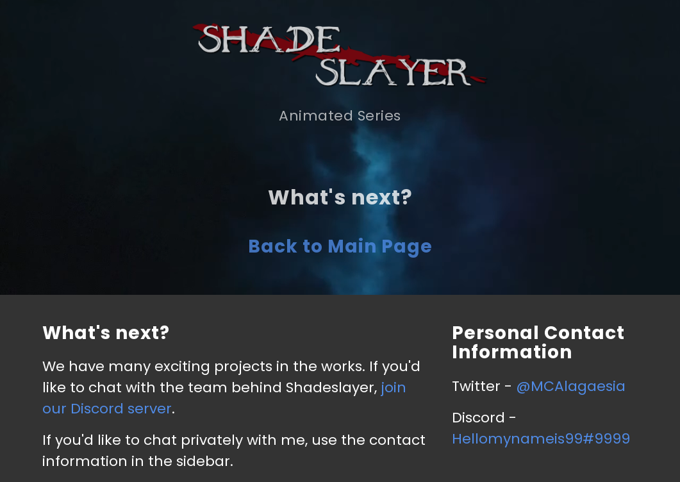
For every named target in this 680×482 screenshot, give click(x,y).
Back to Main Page (340, 246)
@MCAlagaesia (571, 386)
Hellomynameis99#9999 (541, 439)
